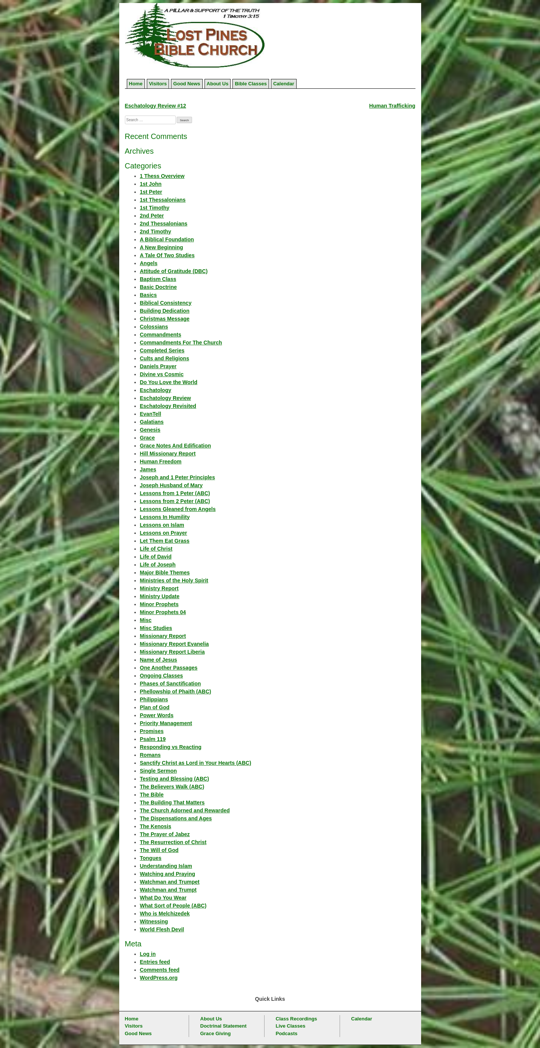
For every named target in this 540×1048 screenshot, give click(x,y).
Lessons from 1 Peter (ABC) (175, 493)
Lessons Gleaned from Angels (178, 509)
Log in (148, 954)
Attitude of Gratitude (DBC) (174, 271)
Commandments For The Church (181, 343)
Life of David (156, 557)
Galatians (152, 422)
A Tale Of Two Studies (167, 255)
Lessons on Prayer (163, 533)
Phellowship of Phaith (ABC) (175, 691)
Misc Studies (156, 628)
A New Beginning (161, 247)
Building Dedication (164, 311)
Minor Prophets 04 (163, 612)
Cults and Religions (164, 358)
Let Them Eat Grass (165, 541)
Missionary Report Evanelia (174, 644)
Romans (150, 755)
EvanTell (151, 414)
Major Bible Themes (165, 573)
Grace (147, 438)
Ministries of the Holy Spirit (174, 580)
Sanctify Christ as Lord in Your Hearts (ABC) (195, 763)
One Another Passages (169, 668)
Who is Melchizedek (165, 914)
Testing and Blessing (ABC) (174, 779)
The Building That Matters (172, 803)
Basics (148, 295)
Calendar (283, 83)
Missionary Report (163, 636)
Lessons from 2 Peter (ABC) (175, 501)
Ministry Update (160, 596)
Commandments (161, 335)
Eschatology (155, 390)
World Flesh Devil (162, 929)
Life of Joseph (158, 565)
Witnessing (154, 921)
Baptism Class (158, 279)
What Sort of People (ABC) (173, 906)
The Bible (152, 795)
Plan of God (155, 707)
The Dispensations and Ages (176, 818)
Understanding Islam (166, 866)
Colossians (154, 327)
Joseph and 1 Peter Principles (177, 477)
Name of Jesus (158, 660)
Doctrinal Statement (223, 1026)
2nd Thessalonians (164, 224)
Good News (186, 83)
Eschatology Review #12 (155, 106)
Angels (149, 263)
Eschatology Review (165, 398)
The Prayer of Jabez (165, 834)
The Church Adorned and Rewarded (185, 810)
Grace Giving (215, 1033)
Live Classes (291, 1026)
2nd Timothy (155, 231)
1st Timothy (154, 208)
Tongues (151, 858)
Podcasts (287, 1033)
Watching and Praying (167, 874)
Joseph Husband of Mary (171, 485)
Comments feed (160, 970)
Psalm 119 (153, 739)
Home (136, 83)
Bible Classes (251, 83)
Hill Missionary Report (168, 454)
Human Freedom (161, 461)
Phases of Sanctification (170, 684)
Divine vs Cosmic (162, 374)
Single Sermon (158, 771)
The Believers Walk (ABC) (172, 787)
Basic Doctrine (158, 287)
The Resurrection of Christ (173, 842)
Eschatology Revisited (168, 406)
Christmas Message (165, 319)
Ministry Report (159, 588)
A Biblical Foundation (167, 239)
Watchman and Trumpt (168, 890)
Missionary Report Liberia (172, 652)
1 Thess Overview (162, 176)
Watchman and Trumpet (170, 882)
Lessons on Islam (162, 525)
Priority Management (166, 723)
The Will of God (159, 850)
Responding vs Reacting (171, 747)
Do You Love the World (168, 382)
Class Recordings (296, 1019)
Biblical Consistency (166, 303)
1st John (151, 184)
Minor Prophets (159, 604)
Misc (146, 620)
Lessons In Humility (165, 517)
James (148, 469)
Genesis (150, 430)
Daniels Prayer (158, 366)
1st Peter (151, 192)
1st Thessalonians (163, 200)
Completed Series (162, 350)
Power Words (157, 715)
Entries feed (155, 962)
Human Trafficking (392, 106)
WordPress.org (159, 978)
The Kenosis (155, 826)
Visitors (158, 83)
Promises (152, 731)
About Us (218, 83)
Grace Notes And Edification (175, 446)
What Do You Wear (163, 898)
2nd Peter (152, 216)
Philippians (154, 699)
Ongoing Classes (161, 676)
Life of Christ (156, 549)
